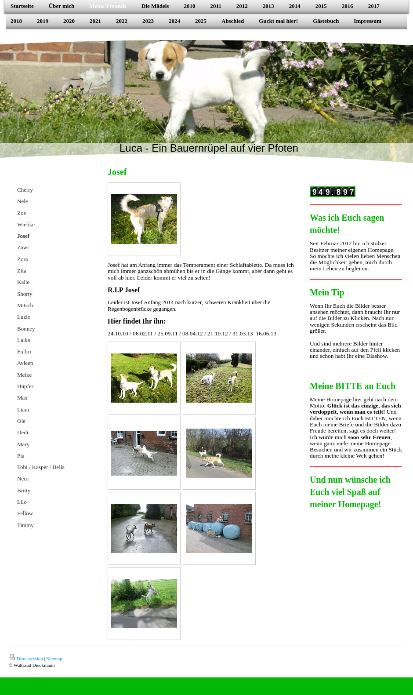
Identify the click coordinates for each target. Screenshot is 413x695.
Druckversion (26, 658)
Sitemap (54, 658)
